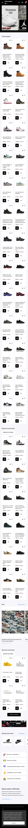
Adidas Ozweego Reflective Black (19, 275)
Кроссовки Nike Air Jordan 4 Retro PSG (7, 137)
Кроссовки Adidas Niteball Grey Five (7, 330)
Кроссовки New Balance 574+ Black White (19, 359)
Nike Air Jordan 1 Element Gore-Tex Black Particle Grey (7, 452)
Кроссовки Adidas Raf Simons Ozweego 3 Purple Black (7, 304)
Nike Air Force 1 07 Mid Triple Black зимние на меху (8, 507)
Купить (4, 62)
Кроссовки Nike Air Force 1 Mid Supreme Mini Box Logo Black (19, 535)
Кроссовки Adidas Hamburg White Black (7, 589)
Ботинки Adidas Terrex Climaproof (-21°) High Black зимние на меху (8, 221)
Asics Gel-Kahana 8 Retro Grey (7, 193)
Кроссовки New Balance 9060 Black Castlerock (7, 359)
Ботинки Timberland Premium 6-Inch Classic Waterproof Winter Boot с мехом (19, 83)
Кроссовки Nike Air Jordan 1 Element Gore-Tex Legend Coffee (19, 480)
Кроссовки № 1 (8, 2)
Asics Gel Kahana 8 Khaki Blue (19, 193)
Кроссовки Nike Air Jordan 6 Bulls (7, 110)
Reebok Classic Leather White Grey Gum (7, 701)
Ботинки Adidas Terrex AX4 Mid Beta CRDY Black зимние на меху (20, 221)
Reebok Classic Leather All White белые (19, 701)
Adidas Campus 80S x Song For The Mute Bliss (7, 562)
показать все (22, 604)
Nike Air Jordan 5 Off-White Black (20, 110)
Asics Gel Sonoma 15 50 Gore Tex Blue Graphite (7, 166)
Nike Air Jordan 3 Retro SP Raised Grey (20, 137)
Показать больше (14, 714)
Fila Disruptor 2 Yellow (7, 672)
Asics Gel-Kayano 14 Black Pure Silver (19, 165)
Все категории (13, 817)
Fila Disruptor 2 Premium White (18, 673)
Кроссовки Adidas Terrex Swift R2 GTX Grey (19, 248)
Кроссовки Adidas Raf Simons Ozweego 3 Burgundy (20, 304)
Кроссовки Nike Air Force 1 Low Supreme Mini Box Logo (20, 507)
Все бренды (22, 733)
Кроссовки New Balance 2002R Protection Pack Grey (19, 414)
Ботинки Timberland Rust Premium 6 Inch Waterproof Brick (19, 56)
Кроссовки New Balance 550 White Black (7, 386)
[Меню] (2, 2)
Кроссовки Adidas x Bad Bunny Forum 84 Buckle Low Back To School (19, 331)
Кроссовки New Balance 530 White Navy (19, 386)
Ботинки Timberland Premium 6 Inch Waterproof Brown (7, 56)
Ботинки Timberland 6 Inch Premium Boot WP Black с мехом (7, 83)
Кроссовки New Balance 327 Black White (7, 414)
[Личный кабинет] (22, 2)
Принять (14, 823)
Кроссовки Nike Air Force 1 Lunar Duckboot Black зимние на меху (7, 535)
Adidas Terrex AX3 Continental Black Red (7, 275)
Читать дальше (6, 799)
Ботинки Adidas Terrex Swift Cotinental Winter (8, 248)
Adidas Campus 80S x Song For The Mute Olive (20, 590)
